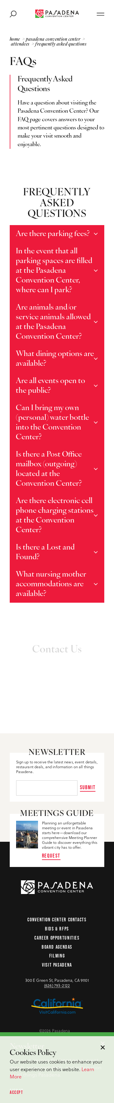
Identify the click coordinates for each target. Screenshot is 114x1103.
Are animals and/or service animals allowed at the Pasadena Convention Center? (53, 322)
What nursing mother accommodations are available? (51, 584)
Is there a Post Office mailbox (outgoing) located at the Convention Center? (49, 469)
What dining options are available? (55, 359)
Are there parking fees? (53, 234)
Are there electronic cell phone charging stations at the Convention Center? (55, 515)
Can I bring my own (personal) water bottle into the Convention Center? (52, 422)
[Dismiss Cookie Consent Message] (102, 1047)
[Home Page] (57, 13)
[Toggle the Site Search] (13, 13)
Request (51, 855)
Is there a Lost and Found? (45, 552)
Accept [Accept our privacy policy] (16, 1092)
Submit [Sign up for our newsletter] (88, 787)
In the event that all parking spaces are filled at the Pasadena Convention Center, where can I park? (54, 271)
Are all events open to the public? (50, 386)
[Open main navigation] (100, 13)
